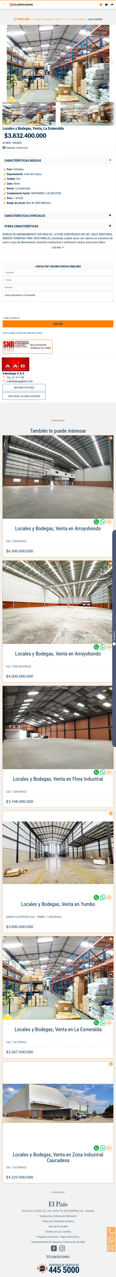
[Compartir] (111, 5)
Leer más (56, 247)
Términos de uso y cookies (58, 1231)
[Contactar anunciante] (109, 523)
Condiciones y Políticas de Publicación (58, 1216)
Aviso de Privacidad (58, 1226)
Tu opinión (114, 638)
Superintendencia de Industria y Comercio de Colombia (58, 1242)
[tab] (58, 160)
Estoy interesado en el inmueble (58, 297)
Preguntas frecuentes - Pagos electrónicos (58, 1236)
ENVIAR (58, 324)
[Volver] (5, 4)
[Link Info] (58, 538)
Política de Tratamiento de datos (30, 333)
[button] (58, 160)
